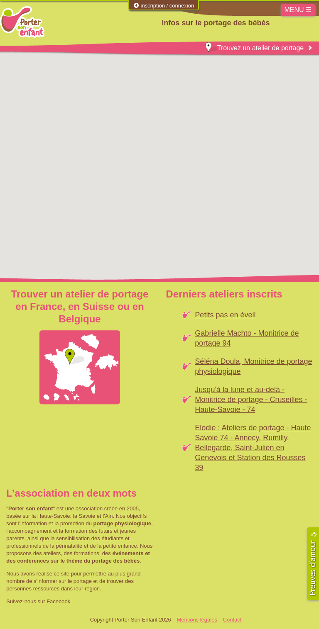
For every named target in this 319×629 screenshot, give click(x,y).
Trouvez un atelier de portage (254, 47)
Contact (232, 620)
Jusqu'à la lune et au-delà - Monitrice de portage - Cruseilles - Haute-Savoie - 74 (251, 399)
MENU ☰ (298, 9)
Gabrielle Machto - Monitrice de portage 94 (247, 338)
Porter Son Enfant (22, 22)
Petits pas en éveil (225, 315)
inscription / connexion (163, 5)
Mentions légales (197, 620)
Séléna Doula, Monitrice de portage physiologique (253, 366)
